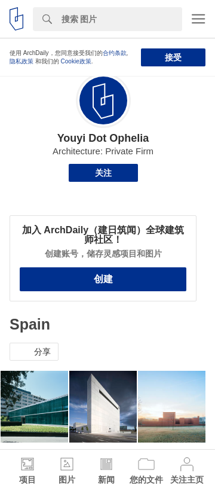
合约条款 (115, 53)
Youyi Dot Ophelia (103, 138)
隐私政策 (21, 61)
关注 (103, 173)
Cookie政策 (76, 61)
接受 (173, 57)
